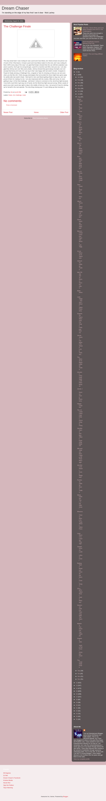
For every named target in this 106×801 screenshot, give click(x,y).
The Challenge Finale (79, 663)
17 (77, 697)
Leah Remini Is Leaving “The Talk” (79, 539)
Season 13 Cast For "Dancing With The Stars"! (79, 613)
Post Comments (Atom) (40, 118)
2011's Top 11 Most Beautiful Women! (79, 128)
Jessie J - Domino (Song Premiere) (79, 395)
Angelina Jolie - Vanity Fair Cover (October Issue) (79, 648)
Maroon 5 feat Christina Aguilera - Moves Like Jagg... (79, 239)
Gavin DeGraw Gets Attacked (79, 224)
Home (36, 112)
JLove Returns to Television (79, 254)
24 (77, 716)
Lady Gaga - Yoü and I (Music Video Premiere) (79, 304)
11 (77, 74)
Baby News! (79, 292)
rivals (24, 95)
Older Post (64, 112)
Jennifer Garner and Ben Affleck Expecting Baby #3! (79, 436)
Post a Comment (11, 105)
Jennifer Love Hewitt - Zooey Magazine (79, 471)
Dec (79, 679)
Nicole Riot (6, 783)
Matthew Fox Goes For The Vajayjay (79, 629)
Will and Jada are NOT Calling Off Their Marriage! (79, 455)
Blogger (65, 796)
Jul (79, 94)
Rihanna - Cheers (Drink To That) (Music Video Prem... (79, 521)
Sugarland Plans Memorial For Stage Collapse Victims (79, 323)
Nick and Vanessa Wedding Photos (79, 162)
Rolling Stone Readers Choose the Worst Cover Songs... (79, 574)
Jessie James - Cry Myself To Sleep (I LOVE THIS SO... (79, 345)
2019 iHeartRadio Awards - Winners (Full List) (91, 42)
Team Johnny (79, 138)
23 (77, 713)
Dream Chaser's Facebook (11, 778)
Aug (79, 97)
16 (77, 694)
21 (77, 708)
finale (10, 95)
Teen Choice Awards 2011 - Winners (79, 191)
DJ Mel (5, 775)
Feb (79, 80)
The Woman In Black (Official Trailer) (79, 363)
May (79, 88)
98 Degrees (7, 773)
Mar (79, 83)
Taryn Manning (8, 787)
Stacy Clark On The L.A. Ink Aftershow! (79, 502)
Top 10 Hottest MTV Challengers (79, 177)
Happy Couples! (79, 405)
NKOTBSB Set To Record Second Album (79, 280)
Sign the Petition (8, 785)
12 (77, 682)
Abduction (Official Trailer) (79, 265)
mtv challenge (17, 95)
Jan (79, 77)
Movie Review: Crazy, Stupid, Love (79, 105)
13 (77, 685)
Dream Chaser (15, 8)
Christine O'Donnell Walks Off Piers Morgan (79, 379)
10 (77, 72)
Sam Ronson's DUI (79, 116)
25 (77, 719)
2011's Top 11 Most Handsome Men (79, 148)
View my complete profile (82, 759)
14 (77, 688)
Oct (79, 673)
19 (77, 702)
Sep (79, 671)
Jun (79, 91)
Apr (79, 85)
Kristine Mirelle (8, 780)
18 (77, 699)
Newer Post (8, 112)
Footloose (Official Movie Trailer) (79, 486)
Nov (79, 676)
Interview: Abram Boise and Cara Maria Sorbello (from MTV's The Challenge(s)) (93, 29)
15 (77, 691)
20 (77, 705)
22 (77, 711)
